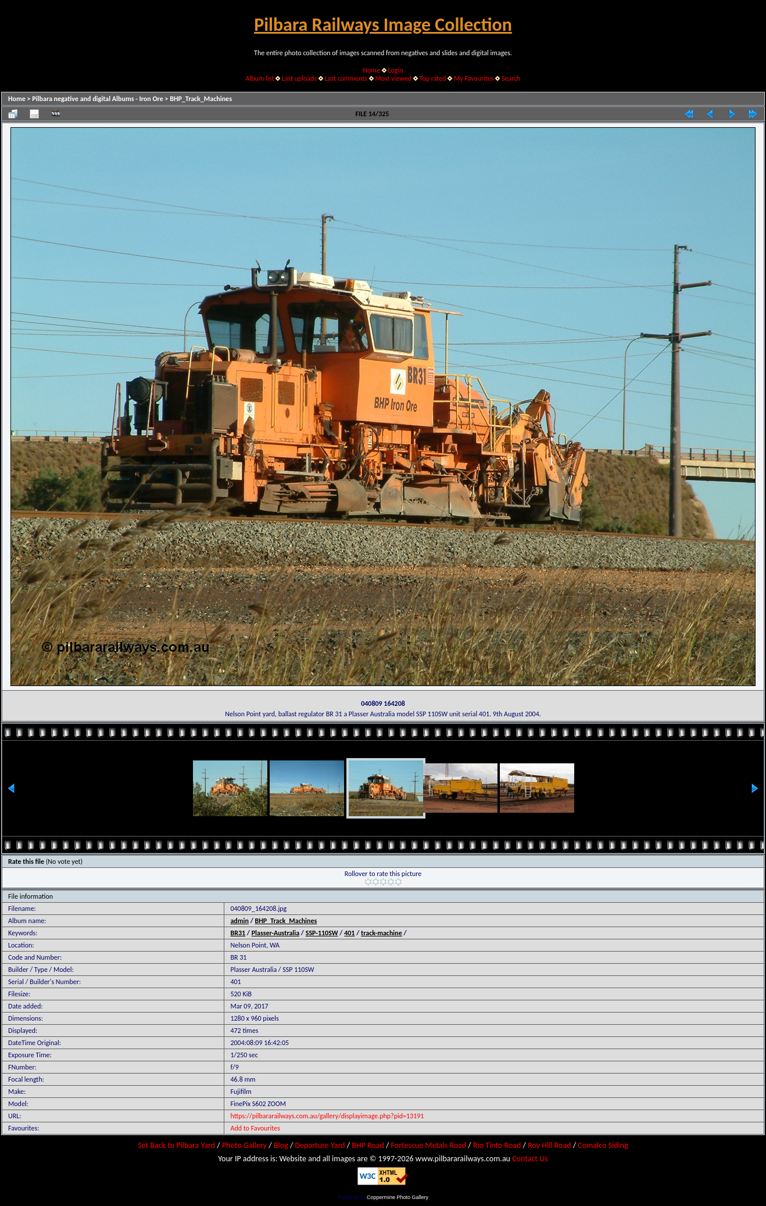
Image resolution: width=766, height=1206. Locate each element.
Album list (259, 78)
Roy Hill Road (549, 1145)
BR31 (237, 933)
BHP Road (368, 1145)
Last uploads (299, 78)
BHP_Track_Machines (201, 99)
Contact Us (530, 1159)
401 (349, 933)
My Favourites (474, 78)
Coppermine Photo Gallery (397, 1197)
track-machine (381, 933)
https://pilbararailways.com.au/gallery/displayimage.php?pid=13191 (327, 1116)
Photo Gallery (244, 1145)
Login (395, 70)
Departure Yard (320, 1145)
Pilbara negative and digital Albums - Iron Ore (97, 99)
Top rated (433, 78)
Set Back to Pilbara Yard (176, 1145)
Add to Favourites (255, 1128)
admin (239, 921)
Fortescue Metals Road (429, 1145)
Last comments (346, 78)
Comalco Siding (603, 1145)
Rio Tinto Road (497, 1145)
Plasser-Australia (275, 933)
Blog (281, 1145)
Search (511, 78)
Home (371, 70)
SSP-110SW (322, 933)
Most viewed (393, 78)
